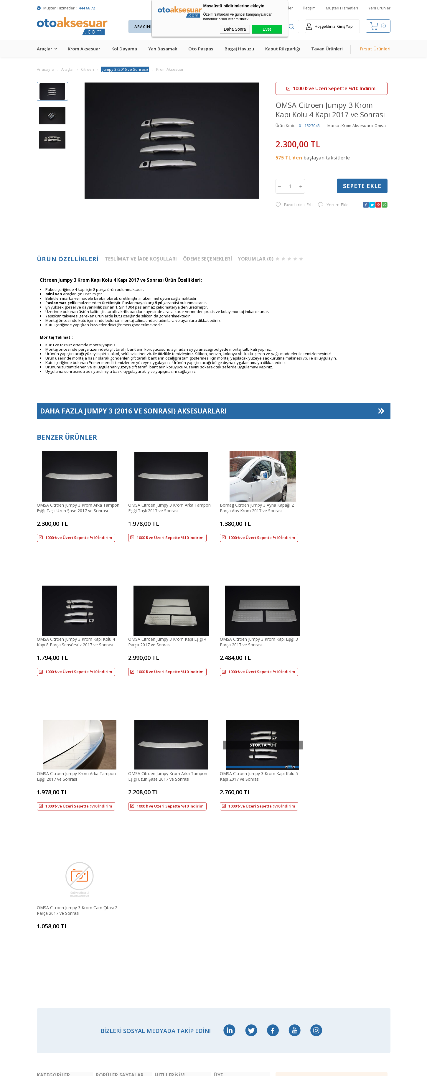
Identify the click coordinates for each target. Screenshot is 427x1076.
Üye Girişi (222, 904)
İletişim (309, 8)
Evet (267, 29)
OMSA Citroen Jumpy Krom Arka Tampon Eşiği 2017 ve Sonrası (254, 611)
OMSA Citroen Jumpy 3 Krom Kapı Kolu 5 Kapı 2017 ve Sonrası (76, 715)
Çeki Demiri (107, 891)
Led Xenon (47, 1003)
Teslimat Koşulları (231, 867)
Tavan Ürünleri (327, 49)
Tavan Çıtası (48, 941)
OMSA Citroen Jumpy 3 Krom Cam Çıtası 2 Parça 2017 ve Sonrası (166, 715)
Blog (159, 929)
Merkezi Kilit (107, 879)
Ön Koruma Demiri (114, 941)
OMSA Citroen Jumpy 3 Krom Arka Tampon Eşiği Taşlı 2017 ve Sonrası (167, 507)
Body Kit (45, 978)
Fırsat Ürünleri (375, 49)
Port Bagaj (106, 966)
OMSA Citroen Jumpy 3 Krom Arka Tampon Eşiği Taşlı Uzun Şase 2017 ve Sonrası (78, 507)
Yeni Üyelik (224, 879)
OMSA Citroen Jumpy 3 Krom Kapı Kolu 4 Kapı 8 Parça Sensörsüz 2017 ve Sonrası (343, 507)
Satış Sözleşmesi (229, 916)
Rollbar (102, 929)
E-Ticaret (196, 1068)
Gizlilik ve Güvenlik (231, 941)
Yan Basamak (162, 49)
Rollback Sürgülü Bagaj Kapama (117, 978)
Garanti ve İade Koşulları (237, 929)
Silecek (102, 953)
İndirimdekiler (167, 891)
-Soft (183, 1068)
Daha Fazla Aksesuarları (133, 411)
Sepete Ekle (362, 186)
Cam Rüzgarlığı (51, 953)
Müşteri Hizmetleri (342, 8)
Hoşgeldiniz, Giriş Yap (329, 26)
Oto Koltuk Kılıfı (51, 966)
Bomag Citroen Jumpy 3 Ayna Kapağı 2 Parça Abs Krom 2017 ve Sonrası (252, 507)
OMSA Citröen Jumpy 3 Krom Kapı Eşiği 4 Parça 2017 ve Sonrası (76, 611)
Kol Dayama (124, 49)
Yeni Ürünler (379, 8)
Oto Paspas (200, 49)
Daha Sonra (235, 29)
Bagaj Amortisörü (113, 867)
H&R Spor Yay (50, 990)
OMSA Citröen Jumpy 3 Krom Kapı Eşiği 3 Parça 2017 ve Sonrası (165, 611)
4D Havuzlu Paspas (55, 916)
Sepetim (162, 916)
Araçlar (44, 49)
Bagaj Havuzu (239, 49)
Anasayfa (163, 867)
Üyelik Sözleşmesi (231, 891)
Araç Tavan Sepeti (113, 916)
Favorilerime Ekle (295, 204)
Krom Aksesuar (84, 49)
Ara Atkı (103, 904)
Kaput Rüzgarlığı (282, 49)
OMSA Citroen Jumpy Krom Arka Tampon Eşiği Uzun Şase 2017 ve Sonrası (343, 611)
